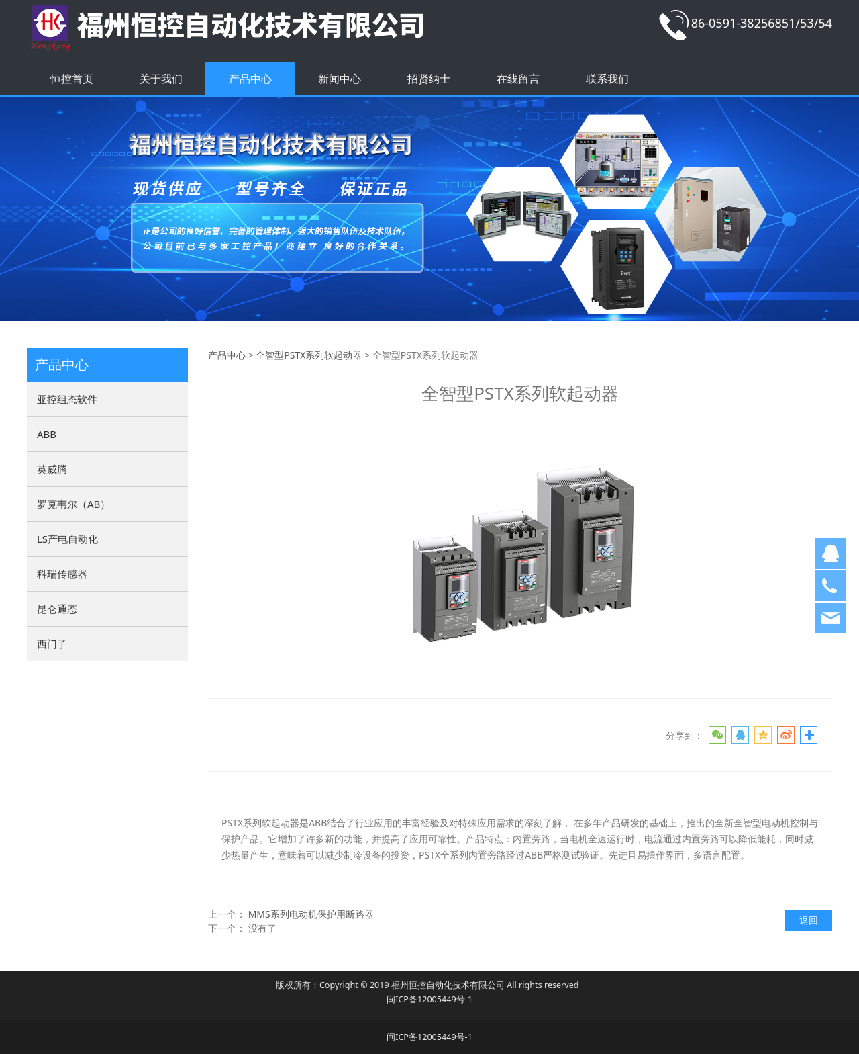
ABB (46, 434)
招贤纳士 (428, 78)
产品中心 (250, 78)
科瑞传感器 (62, 573)
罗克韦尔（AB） (73, 504)
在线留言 (518, 78)
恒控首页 (71, 78)
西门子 (52, 643)
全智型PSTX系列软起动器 (309, 355)
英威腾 (52, 469)
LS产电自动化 (67, 538)
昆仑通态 (57, 608)
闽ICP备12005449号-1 (429, 999)
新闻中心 (339, 78)
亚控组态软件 (67, 399)
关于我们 (161, 78)
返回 (808, 920)
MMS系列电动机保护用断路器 (311, 914)
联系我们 (607, 78)
